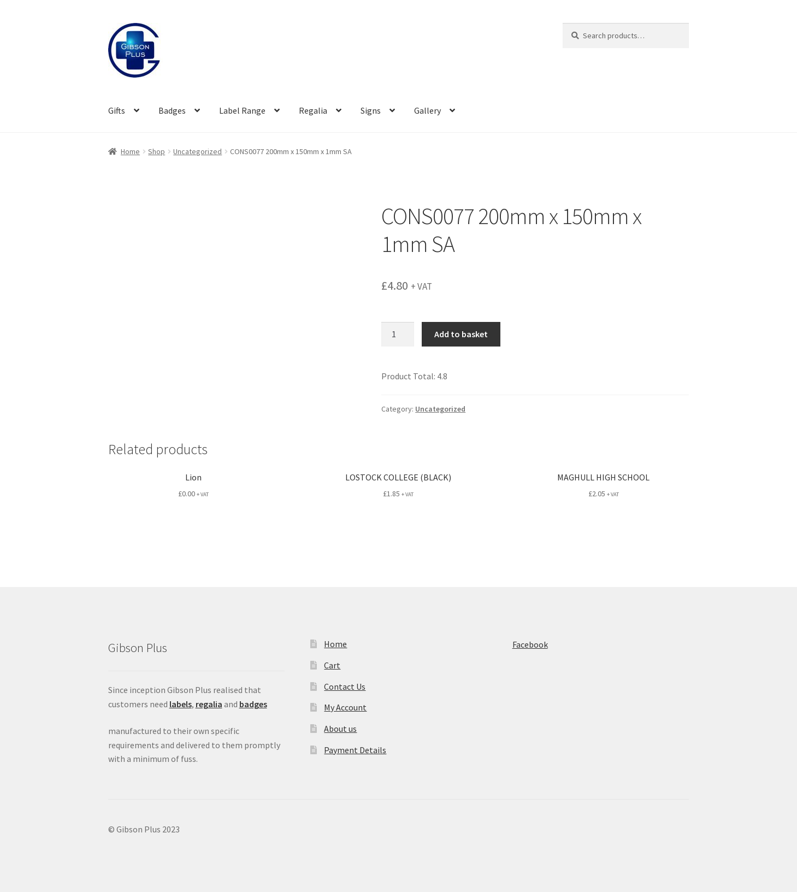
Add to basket (461, 333)
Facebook (530, 644)
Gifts (116, 110)
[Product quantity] (397, 334)
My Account (345, 707)
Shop (156, 151)
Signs (371, 110)
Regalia (313, 110)
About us (340, 728)
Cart (332, 665)
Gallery (427, 110)
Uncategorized (197, 151)
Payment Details (355, 749)
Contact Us (344, 686)
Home (130, 151)
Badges (172, 110)
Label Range (242, 110)
